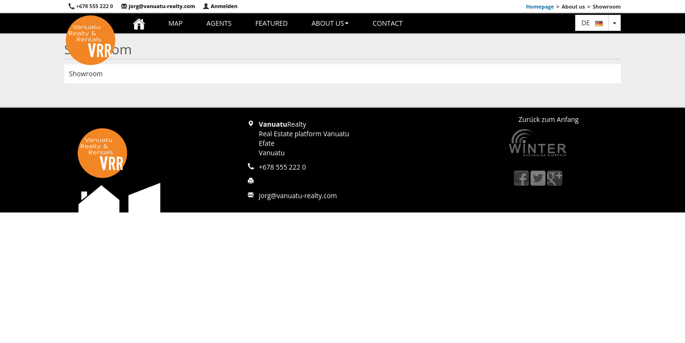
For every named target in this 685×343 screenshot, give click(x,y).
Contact (387, 23)
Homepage (540, 6)
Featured (271, 23)
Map (175, 23)
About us (330, 23)
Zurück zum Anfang (548, 119)
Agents (219, 23)
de (592, 22)
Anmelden (220, 6)
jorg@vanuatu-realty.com (158, 6)
